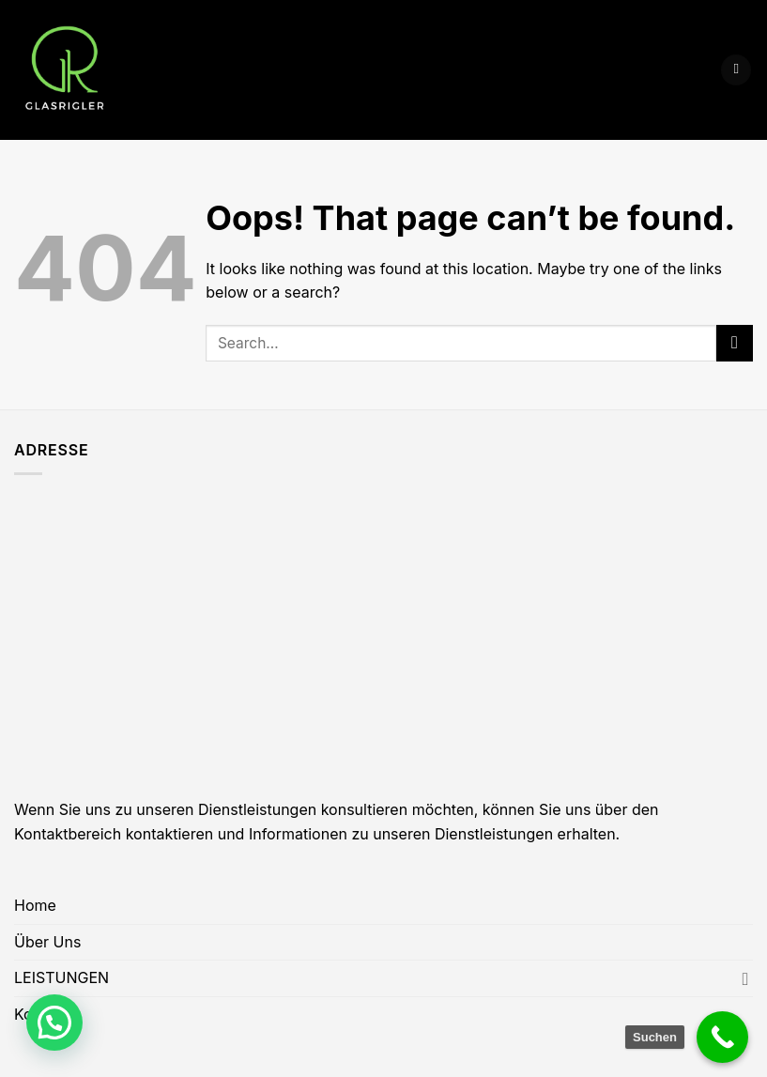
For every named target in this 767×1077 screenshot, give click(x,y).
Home (35, 905)
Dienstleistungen (494, 833)
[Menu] (736, 69)
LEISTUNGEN (61, 977)
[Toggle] (745, 978)
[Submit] (734, 343)
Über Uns (47, 941)
